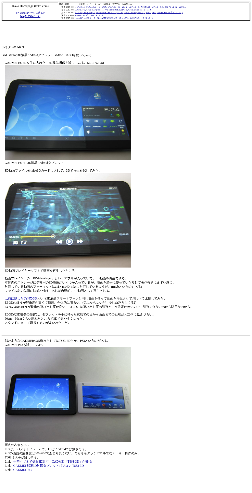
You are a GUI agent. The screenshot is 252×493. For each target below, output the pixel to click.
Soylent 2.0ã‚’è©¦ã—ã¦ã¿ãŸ (89, 15)
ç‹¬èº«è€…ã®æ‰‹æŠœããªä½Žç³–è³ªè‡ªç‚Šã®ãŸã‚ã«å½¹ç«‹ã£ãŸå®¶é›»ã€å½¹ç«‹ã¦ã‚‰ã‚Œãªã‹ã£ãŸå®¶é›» (130, 7)
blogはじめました (30, 16)
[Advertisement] (73, 33)
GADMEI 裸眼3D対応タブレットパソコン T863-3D (48, 465)
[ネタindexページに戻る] (30, 12)
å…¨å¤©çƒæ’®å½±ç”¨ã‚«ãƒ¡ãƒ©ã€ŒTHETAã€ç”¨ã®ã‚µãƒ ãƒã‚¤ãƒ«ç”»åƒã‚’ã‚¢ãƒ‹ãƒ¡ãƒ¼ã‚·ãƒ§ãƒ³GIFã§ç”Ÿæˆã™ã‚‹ (129, 12)
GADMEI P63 (22, 469)
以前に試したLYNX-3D (21, 298)
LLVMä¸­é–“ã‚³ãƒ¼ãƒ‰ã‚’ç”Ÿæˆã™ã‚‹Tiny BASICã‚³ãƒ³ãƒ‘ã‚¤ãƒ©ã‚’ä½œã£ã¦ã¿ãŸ (113, 10)
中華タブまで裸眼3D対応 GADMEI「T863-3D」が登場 (52, 461)
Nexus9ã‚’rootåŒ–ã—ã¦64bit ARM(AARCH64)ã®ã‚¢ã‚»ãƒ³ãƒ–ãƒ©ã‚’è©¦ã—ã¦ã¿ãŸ (114, 18)
